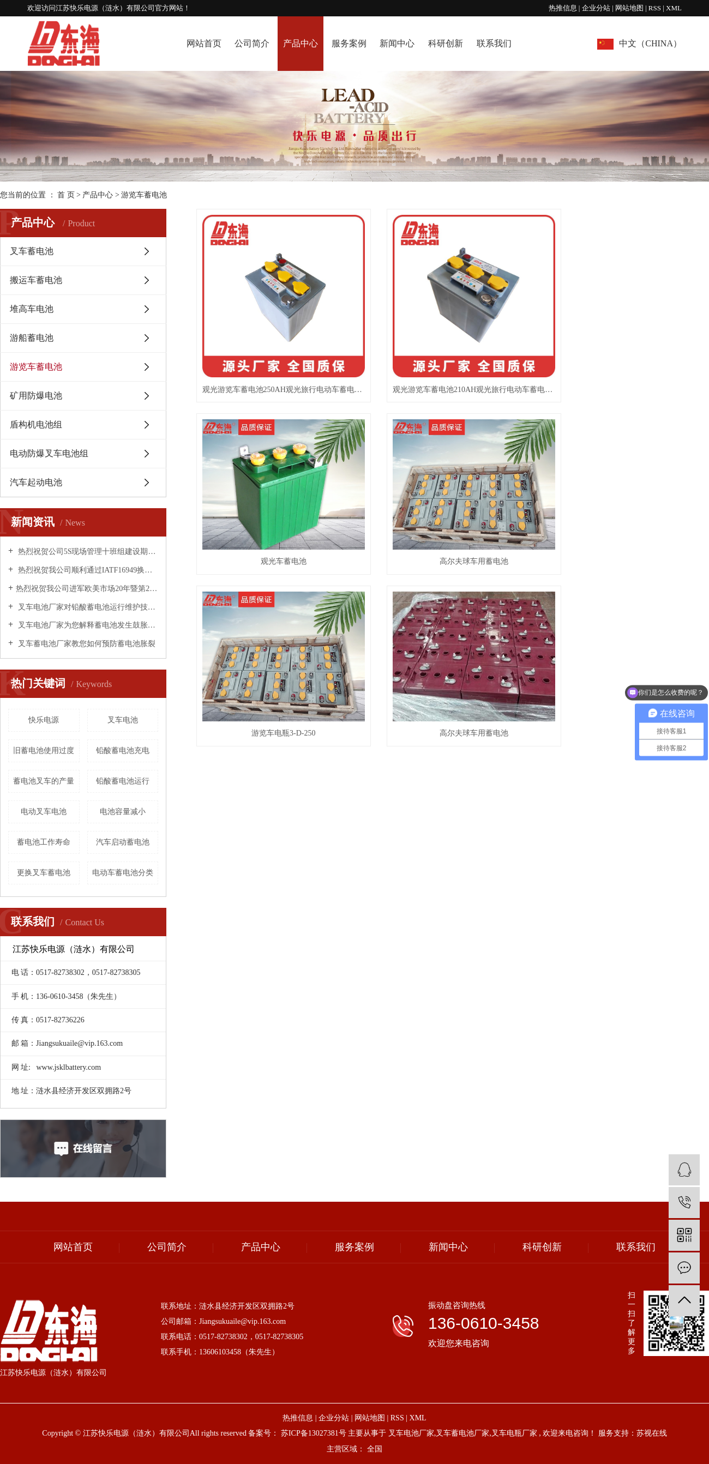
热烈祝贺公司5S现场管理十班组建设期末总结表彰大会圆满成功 (87, 551)
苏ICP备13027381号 (313, 1433)
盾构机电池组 (36, 424)
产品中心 (300, 43)
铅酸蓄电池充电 (122, 750)
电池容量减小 (123, 812)
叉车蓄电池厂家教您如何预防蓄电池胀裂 (85, 644)
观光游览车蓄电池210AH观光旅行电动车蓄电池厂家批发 (452, 375)
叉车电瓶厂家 (514, 1433)
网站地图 (630, 8)
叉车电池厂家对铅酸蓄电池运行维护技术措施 (87, 607)
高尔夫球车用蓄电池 (276, 536)
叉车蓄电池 (31, 251)
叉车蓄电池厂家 (462, 1433)
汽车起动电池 (36, 482)
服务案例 (349, 43)
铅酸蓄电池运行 (122, 781)
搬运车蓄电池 (36, 280)
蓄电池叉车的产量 (43, 781)
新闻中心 (397, 43)
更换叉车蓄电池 (43, 873)
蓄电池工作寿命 (43, 842)
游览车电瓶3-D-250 (452, 536)
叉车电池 (122, 720)
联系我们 (494, 43)
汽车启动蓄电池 (122, 842)
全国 (374, 1449)
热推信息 (563, 8)
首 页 (66, 195)
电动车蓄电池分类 (122, 873)
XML (674, 8)
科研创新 (445, 43)
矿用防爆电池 (36, 395)
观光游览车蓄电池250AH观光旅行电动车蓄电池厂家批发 (276, 375)
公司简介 (252, 43)
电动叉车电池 (44, 812)
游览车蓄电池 (144, 195)
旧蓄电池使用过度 (43, 750)
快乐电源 (43, 720)
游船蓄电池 (31, 337)
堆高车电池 (31, 309)
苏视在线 (651, 1433)
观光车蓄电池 (629, 375)
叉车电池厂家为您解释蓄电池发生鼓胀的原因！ (87, 625)
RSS (654, 8)
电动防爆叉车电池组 (49, 453)
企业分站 (596, 8)
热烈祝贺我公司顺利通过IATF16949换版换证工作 (87, 570)
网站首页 (204, 43)
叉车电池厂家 (411, 1433)
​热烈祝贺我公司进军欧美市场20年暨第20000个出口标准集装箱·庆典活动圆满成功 (87, 589)
